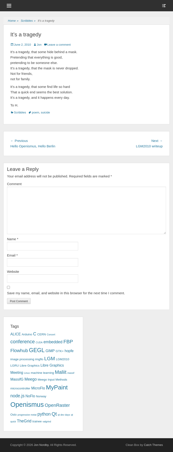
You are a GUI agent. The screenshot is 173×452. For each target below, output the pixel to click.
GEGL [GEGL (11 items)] (37, 350)
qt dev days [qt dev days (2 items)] (64, 414)
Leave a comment (59, 44)
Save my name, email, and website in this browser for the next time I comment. (66, 293)
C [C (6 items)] (34, 333)
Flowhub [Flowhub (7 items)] (19, 350)
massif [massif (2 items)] (70, 373)
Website (13, 271)
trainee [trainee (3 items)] (37, 421)
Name (12, 239)
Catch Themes (153, 445)
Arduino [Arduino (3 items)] (27, 334)
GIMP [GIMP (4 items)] (50, 351)
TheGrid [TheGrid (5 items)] (24, 421)
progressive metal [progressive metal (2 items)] (27, 414)
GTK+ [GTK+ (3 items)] (60, 351)
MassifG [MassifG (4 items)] (16, 379)
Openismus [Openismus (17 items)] (27, 404)
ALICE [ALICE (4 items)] (15, 334)
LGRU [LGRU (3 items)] (14, 365)
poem (35, 112)
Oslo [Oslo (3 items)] (13, 414)
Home (13, 21)
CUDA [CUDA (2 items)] (39, 342)
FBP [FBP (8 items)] (68, 341)
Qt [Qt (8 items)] (54, 414)
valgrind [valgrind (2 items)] (47, 421)
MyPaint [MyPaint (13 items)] (57, 387)
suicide (45, 112)
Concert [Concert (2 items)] (51, 334)
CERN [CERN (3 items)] (41, 334)
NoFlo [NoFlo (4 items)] (30, 396)
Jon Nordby (41, 445)
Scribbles (28, 21)
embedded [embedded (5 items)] (52, 342)
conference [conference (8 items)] (22, 341)
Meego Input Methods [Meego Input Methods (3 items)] (52, 379)
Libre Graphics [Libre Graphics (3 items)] (30, 365)
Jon (39, 44)
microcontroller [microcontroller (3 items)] (20, 388)
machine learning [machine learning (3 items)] (42, 372)
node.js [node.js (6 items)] (17, 395)
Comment (14, 184)
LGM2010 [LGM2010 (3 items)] (62, 359)
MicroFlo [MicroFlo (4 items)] (38, 388)
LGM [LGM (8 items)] (49, 358)
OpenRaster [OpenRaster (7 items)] (57, 405)
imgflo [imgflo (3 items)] (39, 359)
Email (12, 255)
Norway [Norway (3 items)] (41, 396)
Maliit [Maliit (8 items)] (60, 372)
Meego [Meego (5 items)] (31, 379)
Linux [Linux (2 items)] (27, 373)
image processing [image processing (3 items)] (22, 359)
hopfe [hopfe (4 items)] (69, 351)
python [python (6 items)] (44, 414)
